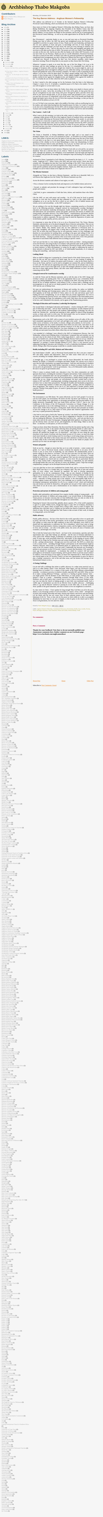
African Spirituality (7, 555)
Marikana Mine (6, 226)
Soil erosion (5, 1368)
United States (5, 674)
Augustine (4, 960)
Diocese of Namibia (7, 498)
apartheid (4, 1461)
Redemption (5, 278)
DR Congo (5, 493)
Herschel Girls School (8, 447)
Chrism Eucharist (7, 729)
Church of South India (8, 732)
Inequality (4, 290)
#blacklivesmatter (7, 897)
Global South (5, 765)
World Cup (5, 339)
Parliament (5, 338)
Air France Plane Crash (8, 916)
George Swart (5, 1164)
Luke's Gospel (6, 391)
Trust (3, 409)
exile (3, 1480)
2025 (5, 29)
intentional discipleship (8, 875)
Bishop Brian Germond (8, 569)
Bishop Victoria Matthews (9, 720)
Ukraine (4, 851)
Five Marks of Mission (8, 1150)
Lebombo (4, 1247)
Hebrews (4, 773)
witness (4, 690)
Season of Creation (7, 657)
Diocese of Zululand (7, 501)
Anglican (4, 224)
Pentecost (4, 401)
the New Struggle (7, 467)
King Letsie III (6, 625)
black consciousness (7, 1465)
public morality (6, 1502)
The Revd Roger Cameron (9, 843)
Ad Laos (4, 188)
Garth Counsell (6, 1159)
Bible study (5, 198)
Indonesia (4, 1210)
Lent (3, 210)
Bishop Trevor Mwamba (9, 719)
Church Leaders (6, 489)
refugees (4, 465)
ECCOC (4, 440)
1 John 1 (4, 899)
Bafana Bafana (6, 705)
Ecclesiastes (5, 1130)
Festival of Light (6, 1149)
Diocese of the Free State (9, 611)
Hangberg (4, 1183)
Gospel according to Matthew (10, 515)
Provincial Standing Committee (11, 304)
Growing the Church (7, 1176)
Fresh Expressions (7, 443)
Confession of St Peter (8, 1076)
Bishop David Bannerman (9, 992)
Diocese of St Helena (8, 299)
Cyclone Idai (5, 323)
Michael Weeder (6, 396)
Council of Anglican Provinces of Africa (13, 1082)
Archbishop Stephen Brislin (10, 950)
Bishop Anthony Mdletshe (9, 982)
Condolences (5, 239)
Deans (3, 1094)
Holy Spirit (5, 331)
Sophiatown (5, 659)
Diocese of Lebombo (8, 311)
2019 (5, 42)
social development (7, 1507)
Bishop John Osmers (7, 1006)
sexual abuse (5, 413)
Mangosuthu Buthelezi (8, 632)
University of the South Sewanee (11, 855)
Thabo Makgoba (8, 19)
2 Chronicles (5, 901)
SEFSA (4, 1358)
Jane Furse (5, 1227)
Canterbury (5, 1043)
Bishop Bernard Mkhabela (9, 984)
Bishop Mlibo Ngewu (8, 1016)
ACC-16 (4, 283)
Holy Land (5, 516)
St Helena (4, 1377)
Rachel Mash (5, 537)
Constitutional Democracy (59, 609)
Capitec (4, 1047)
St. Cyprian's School (7, 1388)
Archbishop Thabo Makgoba (10, 273)
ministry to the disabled (8, 1492)
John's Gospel (6, 450)
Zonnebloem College (8, 1456)
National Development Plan (10, 639)
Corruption (5, 169)
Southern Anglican (7, 829)
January (7, 128)
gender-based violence (8, 549)
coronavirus (5, 280)
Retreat (4, 453)
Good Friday (5, 1167)
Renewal (4, 404)
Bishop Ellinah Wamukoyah (10, 481)
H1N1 (3, 1179)
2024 (5, 31)
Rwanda (4, 819)
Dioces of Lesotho (7, 742)
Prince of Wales (6, 815)
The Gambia (5, 1405)
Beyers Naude (6, 707)
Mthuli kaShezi (6, 1269)
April (7, 123)
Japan (3, 780)
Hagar (3, 771)
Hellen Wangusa (6, 1188)
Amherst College (6, 924)
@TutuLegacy (6, 906)
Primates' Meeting (7, 357)
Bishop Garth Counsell (8, 713)
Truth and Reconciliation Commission (12, 1416)
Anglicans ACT (6, 479)
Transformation (6, 457)
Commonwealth (6, 1074)
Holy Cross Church (7, 1195)
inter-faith (4, 193)
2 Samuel (4, 902)
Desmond (4, 1098)
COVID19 (5, 725)
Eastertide (4, 749)
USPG (3, 669)
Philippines (5, 1303)
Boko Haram (5, 583)
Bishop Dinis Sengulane (8, 572)
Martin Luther (6, 525)
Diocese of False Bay (8, 744)
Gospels (4, 1173)
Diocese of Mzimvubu (8, 746)
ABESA (4, 343)
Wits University (6, 1445)
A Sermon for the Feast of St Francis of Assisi (17, 78)
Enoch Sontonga (6, 1139)
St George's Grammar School (10, 1375)
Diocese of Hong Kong (8, 1105)
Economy (4, 205)
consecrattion (5, 1477)
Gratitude (4, 384)
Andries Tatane (6, 421)
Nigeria (4, 292)
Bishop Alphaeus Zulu (8, 979)
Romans (4, 1346)
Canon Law (5, 373)
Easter (3, 185)
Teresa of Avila (6, 1399)
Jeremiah (4, 781)
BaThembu (5, 969)
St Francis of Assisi (7, 833)
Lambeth (4, 227)
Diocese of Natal (6, 295)
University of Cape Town (9, 1429)
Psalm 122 (5, 1322)
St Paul (4, 314)
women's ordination (7, 691)
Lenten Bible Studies (8, 523)
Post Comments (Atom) (49, 685)
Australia (4, 963)
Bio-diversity (5, 977)
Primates (4, 1312)
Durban (4, 1123)
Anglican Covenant (7, 236)
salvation (4, 1506)
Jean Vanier (5, 1230)
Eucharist (4, 300)
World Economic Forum (8, 462)
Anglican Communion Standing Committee (14, 933)
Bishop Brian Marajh (8, 985)
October (7, 66)
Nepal (3, 1275)
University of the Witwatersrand (11, 1433)
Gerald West (5, 1166)
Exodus (4, 756)
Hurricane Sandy (6, 1208)
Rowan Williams (6, 1348)
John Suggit (5, 1232)
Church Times (6, 593)
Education (4, 163)
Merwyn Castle (6, 1264)
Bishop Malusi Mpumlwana (10, 1011)
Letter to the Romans (8, 1249)
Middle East (5, 802)
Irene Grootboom (6, 1215)
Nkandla (4, 397)
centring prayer (6, 1470)
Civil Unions (5, 348)
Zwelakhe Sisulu (6, 1458)
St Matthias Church (7, 1385)
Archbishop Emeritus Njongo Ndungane (13, 946)
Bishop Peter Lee (6, 431)
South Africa (5, 183)
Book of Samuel (6, 1035)
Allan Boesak (5, 923)
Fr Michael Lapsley (7, 759)
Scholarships (5, 1361)
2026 (5, 27)
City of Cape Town (7, 596)
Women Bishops (72, 610)
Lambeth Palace (6, 792)
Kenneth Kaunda (6, 623)
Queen (3, 817)
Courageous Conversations (9, 1084)
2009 (5, 130)
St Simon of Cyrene (7, 661)
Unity (3, 1427)
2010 (5, 60)
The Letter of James (7, 841)
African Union (6, 475)
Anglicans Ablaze (7, 212)
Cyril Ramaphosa (7, 598)
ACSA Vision (5, 419)
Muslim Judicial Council (9, 532)
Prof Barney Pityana (7, 647)
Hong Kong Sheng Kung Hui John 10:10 (13, 1200)
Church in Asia (6, 1062)
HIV (3, 770)
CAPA (3, 285)
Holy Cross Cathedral (8, 1193)
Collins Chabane (6, 1071)
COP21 (4, 484)
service (4, 688)
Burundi (4, 724)
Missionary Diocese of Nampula (11, 804)
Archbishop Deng (7, 945)
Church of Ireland (7, 1064)
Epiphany (4, 753)
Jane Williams (6, 778)
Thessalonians (6, 666)
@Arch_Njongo (6, 904)
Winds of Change (7, 1441)
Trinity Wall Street (7, 543)
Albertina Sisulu (6, 559)
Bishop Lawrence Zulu (8, 1008)
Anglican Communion (8, 142)
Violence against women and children (12, 858)
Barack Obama (6, 567)
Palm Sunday (5, 1290)
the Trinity (5, 1511)
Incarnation (5, 334)
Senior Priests (5, 1363)
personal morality (7, 1495)
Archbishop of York (7, 951)
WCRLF (4, 860)
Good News (5, 766)
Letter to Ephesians (7, 627)
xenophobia (5, 253)
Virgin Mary (5, 1436)
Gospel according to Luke (9, 289)
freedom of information (8, 464)
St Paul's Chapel (6, 834)
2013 (5, 54)
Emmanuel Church (7, 1137)
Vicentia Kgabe (6, 1434)
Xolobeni (4, 1451)
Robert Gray (5, 538)
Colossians (5, 1072)
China (3, 727)
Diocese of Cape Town (8, 149)
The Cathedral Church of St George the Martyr (15, 151)
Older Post (90, 681)
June (6, 119)
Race (3, 649)
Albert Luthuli (6, 919)
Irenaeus (4, 1213)
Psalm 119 (5, 1320)
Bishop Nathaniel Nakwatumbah (11, 1019)
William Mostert (6, 1439)
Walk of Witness (6, 678)
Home (63, 681)
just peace (4, 552)
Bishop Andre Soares (8, 980)
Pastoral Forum (6, 1295)
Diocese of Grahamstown (9, 608)
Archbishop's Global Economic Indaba (13, 953)
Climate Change (6, 171)
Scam (3, 1359)
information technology (8, 873)
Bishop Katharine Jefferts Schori (11, 430)
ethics (3, 868)
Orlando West (5, 1285)
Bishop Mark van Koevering (10, 576)
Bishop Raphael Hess (8, 1021)
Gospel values (6, 1171)
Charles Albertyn (6, 588)
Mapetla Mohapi (6, 1259)
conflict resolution (7, 1475)
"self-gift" (4, 894)
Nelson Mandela (6, 187)
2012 (5, 56)
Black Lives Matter (7, 1030)
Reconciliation (6, 207)
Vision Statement (52, 610)
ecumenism (5, 232)
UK (3, 1421)
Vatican (4, 676)
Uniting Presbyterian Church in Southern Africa (15, 1424)
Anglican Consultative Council (10, 197)
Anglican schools (6, 940)
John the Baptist (6, 1234)
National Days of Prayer (8, 1273)
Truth (3, 459)
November (8, 64)
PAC (3, 1286)
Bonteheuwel (5, 1033)
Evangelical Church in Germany (11, 754)
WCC (3, 1438)
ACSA (3, 474)
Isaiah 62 (4, 1217)
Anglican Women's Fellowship (44, 609)
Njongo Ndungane (7, 640)
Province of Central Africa (9, 1317)
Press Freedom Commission (10, 645)
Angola (4, 368)
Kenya (3, 787)
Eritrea (4, 1142)
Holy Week (5, 1198)
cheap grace (5, 1472)
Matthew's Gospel (7, 394)
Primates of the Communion (10, 814)
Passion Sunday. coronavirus (10, 1293)
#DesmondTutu (6, 895)
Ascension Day (6, 958)
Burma (4, 1037)
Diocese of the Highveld (8, 613)
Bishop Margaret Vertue (8, 715)
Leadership (5, 244)
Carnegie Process (6, 1048)
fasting (4, 1482)
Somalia (4, 826)
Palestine (4, 399)
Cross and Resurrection (8, 241)
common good (6, 365)
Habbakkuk (5, 1181)
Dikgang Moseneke (7, 1101)
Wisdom (4, 1443)
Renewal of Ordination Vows (10, 1336)
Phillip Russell (6, 535)
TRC (3, 663)
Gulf (3, 1178)
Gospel (4, 768)
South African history (8, 1370)
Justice (4, 168)
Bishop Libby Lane (7, 1009)
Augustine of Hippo (7, 962)
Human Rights (6, 261)
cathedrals (4, 1468)
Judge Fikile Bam (7, 1235)
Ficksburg (4, 509)
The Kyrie (4, 1407)
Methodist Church (7, 528)
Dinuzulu (4, 603)
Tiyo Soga (4, 1414)
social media (5, 883)
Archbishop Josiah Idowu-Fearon (11, 703)
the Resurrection (6, 469)
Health (75, 609)
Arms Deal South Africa (8, 955)
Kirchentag (5, 520)
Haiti (3, 275)
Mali (3, 1257)
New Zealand (5, 1278)
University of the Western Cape (11, 856)
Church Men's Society (8, 1059)
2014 (5, 52)
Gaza (3, 511)
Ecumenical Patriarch (8, 751)
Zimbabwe (5, 222)
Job (3, 783)
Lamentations (5, 1244)
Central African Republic (9, 486)
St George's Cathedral (8, 229)
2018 (5, 44)
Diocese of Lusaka (7, 1110)
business (4, 679)
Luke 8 (4, 1254)
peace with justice (7, 880)
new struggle (5, 367)
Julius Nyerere (6, 1237)
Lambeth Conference (8, 312)
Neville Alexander (7, 1276)
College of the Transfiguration (10, 237)
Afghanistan (5, 912)
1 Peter (4, 695)
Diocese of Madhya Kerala (9, 1111)
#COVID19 (5, 414)
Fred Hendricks (6, 1155)
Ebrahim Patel (6, 1128)
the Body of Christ (7, 885)
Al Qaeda (4, 917)
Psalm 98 (4, 1329)
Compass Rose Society (8, 147)
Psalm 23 (4, 1325)
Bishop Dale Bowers (7, 571)
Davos (3, 1091)
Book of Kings (6, 584)
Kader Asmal (5, 1241)
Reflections (5, 1332)
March (7, 124)
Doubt (3, 1121)
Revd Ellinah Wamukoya (9, 358)
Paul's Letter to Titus (7, 812)
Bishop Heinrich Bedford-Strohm (11, 1001)
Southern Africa (6, 407)
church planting (6, 1473)
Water (3, 460)
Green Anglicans (6, 1174)
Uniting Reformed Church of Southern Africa (15, 853)
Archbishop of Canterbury (9, 180)
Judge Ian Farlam (7, 387)
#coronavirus (5, 282)
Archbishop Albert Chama (9, 943)
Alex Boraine (5, 921)
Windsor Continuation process (10, 545)
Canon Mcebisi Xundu (8, 1042)
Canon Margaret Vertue (8, 1040)
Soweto (4, 1371)
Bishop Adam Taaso (7, 708)
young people (5, 470)
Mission (4, 270)
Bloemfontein (5, 1031)
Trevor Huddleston (7, 846)
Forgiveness (5, 382)
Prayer (34, 610)
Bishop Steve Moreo (7, 1026)
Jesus (79, 609)
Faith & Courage (6, 508)
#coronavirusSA (6, 416)
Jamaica (4, 1223)
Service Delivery (6, 248)
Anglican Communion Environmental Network (15, 319)
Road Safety (5, 1341)
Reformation (5, 651)
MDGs (4, 797)
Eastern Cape (5, 1125)
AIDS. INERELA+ (7, 909)
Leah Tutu (4, 1246)
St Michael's (5, 1387)
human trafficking (7, 683)
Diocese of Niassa (7, 243)
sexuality (4, 251)
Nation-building (6, 637)
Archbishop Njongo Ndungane (10, 948)
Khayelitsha (5, 790)
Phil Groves (5, 1302)
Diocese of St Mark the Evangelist (11, 1115)
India (3, 776)
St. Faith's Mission (7, 1390)
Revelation (5, 654)
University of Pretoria (8, 1431)
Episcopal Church (7, 380)
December (8, 62)
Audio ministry (6, 372)
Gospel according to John (9, 351)
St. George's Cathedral (8, 455)
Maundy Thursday (7, 800)
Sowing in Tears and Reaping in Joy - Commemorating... (14, 83)
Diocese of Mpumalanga (9, 1113)
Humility (4, 1205)
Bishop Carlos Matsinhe (8, 710)
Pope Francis (5, 452)
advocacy (4, 1460)
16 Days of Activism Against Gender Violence (15, 472)
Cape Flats (5, 1045)
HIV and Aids (6, 329)
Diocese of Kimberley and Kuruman (12, 1108)
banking (4, 1463)
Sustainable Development (9, 540)
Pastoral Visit (5, 1297)
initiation (4, 1487)
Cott (3, 1079)
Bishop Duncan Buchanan (9, 712)
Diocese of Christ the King (9, 606)
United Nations (6, 673)
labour (3, 1489)
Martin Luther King (7, 527)
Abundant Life (6, 234)
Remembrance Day (7, 1334)
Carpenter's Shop (6, 1050)
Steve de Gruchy (6, 1395)
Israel (3, 353)
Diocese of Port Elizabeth (9, 499)
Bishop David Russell (8, 996)
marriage (4, 1490)
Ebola (3, 1127)
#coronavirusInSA (7, 317)
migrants (4, 411)
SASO (3, 1356)
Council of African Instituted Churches (13, 1081)
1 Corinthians (5, 418)
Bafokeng (4, 970)
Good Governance (7, 175)
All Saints (4, 561)
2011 (5, 58)
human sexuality (6, 249)
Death (3, 739)
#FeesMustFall (6, 294)
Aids (3, 557)
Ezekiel (4, 506)
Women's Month (6, 1446)
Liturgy (4, 355)
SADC (3, 821)
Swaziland (5, 265)
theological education (42, 610)
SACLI (4, 1353)
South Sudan (5, 260)
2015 (5, 50)
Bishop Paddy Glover (8, 717)
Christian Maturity (7, 487)
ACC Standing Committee (9, 698)
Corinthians (5, 734)
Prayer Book (5, 1307)
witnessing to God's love (9, 890)
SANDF (4, 1354)
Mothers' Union (6, 1266)
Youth (78, 610)
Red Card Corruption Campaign (11, 1331)
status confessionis (7, 1509)
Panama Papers (6, 1291)
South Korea (5, 406)
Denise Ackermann (7, 494)
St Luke (4, 1383)
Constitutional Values (8, 491)
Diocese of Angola (7, 1103)
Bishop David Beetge (8, 994)
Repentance (5, 1337)
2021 (5, 37)
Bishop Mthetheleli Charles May (11, 1018)
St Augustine (5, 831)
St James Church (6, 1378)
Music (3, 635)
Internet (4, 1212)
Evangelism (5, 504)
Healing (4, 618)
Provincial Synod (6, 178)
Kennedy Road (6, 785)
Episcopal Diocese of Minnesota (11, 1140)
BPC (3, 967)
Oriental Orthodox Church (9, 1283)
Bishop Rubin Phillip (8, 433)
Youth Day (5, 1455)
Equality (4, 350)
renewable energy (7, 1504)
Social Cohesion (6, 824)
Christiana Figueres (7, 1057)
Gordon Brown (6, 1169)
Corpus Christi (6, 736)
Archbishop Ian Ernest (8, 562)
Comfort (4, 203)
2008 (5, 132)
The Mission (5, 1409)
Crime (3, 1086)
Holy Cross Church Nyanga (9, 1196)
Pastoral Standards (7, 810)
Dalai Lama (5, 1089)
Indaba (4, 256)
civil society (5, 681)
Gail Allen (5, 763)
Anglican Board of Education (10, 928)
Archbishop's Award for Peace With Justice (14, 428)
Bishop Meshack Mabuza (9, 1014)
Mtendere (4, 1268)
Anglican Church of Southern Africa (12, 141)
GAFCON (4, 761)
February (8, 126)
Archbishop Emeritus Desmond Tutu (12, 370)
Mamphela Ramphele (8, 630)
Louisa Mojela (6, 795)
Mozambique (5, 214)
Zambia (4, 865)
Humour (4, 1207)
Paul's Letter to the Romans (9, 1298)
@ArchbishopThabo (7, 697)
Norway (4, 1280)
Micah (3, 530)
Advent (4, 217)
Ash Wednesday (6, 566)
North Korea (5, 807)
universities (5, 889)
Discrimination (6, 1120)
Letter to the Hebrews (8, 793)
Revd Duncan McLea (8, 1339)
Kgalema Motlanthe (7, 788)
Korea (3, 1242)
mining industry (6, 341)
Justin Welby (5, 1239)
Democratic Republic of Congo (11, 600)
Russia (3, 1351)
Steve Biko (5, 1393)
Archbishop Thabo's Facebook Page (12, 146)
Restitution (5, 652)
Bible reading (5, 975)
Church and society (7, 1060)
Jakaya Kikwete (6, 1220)
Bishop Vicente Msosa (8, 1028)
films (3, 1484)
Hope (3, 255)
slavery (4, 882)
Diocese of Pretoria (7, 297)
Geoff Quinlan (6, 1162)
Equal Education (6, 441)
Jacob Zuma (5, 277)
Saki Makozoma (6, 822)
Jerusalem (4, 620)
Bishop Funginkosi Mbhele (9, 997)
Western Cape (6, 861)
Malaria (4, 392)
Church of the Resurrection (9, 1067)
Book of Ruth (5, 482)
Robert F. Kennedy (7, 1343)
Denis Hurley (5, 1096)
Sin (3, 1366)
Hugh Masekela (6, 1201)
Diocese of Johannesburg (9, 438)
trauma (4, 887)
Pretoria (4, 1310)
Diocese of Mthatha (7, 496)
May (6, 121)
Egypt (3, 1132)
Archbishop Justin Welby (9, 426)
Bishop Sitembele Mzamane (10, 1025)
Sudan (3, 231)
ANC (3, 911)
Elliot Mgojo (5, 1135)
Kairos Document (7, 622)
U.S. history (5, 1419)
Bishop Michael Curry (8, 577)
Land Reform (5, 389)
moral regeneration (7, 1494)
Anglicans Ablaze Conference (10, 144)
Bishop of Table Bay (7, 722)
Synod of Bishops (7, 202)
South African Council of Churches (12, 827)
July (6, 117)
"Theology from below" (8, 892)
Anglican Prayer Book (8, 936)
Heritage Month (6, 1189)
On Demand (5, 336)
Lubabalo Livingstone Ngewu (10, 1252)
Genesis (4, 513)
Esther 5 (4, 1144)
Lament (4, 521)
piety (3, 1497)
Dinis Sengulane (6, 601)
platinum (4, 1499)
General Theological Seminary (10, 1161)
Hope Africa (5, 333)
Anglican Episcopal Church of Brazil (12, 935)
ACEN (4, 907)
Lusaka (4, 629)
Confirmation (5, 375)
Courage (4, 377)
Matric (3, 1263)
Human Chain (6, 1203)
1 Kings (4, 693)
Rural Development (7, 1349)
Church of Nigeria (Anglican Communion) (14, 595)
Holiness (4, 1191)
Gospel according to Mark (9, 328)
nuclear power (6, 878)
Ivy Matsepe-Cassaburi (8, 1218)
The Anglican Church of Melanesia (12, 1402)
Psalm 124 (5, 1324)
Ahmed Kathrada (6, 700)
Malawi (4, 799)
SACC (3, 305)
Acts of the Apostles (7, 346)
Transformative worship (8, 844)
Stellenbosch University (8, 1392)
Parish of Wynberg (7, 809)
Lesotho (83, 609)
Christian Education (7, 287)
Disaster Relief (6, 1118)
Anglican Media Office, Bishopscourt (14, 17)
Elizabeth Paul (6, 1133)
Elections (4, 200)
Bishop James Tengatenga (9, 1003)
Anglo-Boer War (6, 941)
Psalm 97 (4, 1327)
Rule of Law (5, 360)
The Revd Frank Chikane (9, 1411)
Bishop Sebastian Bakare (9, 1023)
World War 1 (5, 1450)
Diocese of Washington (8, 1116)
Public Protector (6, 402)
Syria (3, 307)
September (8, 113)
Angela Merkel (6, 926)
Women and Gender (62, 610)
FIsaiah (4, 1145)
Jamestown (5, 1225)
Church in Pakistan (7, 731)
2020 (5, 39)
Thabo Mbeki (5, 838)
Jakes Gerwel (5, 1222)
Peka (3, 1300)
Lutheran (4, 1256)
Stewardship (5, 836)
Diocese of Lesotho (7, 379)
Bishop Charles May (7, 991)
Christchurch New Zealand (9, 591)
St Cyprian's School (7, 1373)
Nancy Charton (6, 1271)
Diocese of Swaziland (8, 324)
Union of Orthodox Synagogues (11, 671)
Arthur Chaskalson (7, 957)
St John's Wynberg (7, 1382)
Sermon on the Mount (8, 1365)
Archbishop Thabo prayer (9, 564)
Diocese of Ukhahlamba (8, 747)
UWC (3, 1422)
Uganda (4, 849)
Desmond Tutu (6, 219)
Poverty (88, 609)
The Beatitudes (6, 1404)
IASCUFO (5, 775)
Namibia (4, 533)
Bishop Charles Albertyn (9, 989)
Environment (70, 609)
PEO (3, 1288)
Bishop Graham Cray (8, 999)
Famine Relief (6, 758)
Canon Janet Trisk (7, 1038)
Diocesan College (7, 605)
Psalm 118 (5, 1319)
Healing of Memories (8, 445)
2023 (5, 33)
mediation (4, 686)
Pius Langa (5, 642)
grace (3, 870)
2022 (5, 35)
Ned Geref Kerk (6, 805)
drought (4, 867)
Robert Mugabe (6, 1344)
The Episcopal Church (8, 839)
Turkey (4, 1417)
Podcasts (4, 258)
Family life (5, 1147)
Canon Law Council (7, 586)
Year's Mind (5, 1453)
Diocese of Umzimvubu (8, 326)
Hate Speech (5, 1184)
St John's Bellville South (9, 1380)
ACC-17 (4, 345)
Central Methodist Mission (9, 1053)
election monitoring (7, 1479)
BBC (3, 965)
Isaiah (3, 268)
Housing (4, 518)
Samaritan (4, 656)
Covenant (4, 737)
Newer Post (36, 681)
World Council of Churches (9, 309)
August (7, 115)
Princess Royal (6, 1314)
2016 (5, 48)
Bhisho (4, 974)
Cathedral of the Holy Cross (10, 1052)
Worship (4, 547)
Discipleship (5, 615)
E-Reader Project (6, 503)
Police (3, 644)
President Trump (6, 1309)
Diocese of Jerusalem (8, 1106)
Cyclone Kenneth (7, 1087)
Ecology (4, 617)
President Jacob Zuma (8, 271)
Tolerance (4, 668)
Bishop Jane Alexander (8, 1004)
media (3, 685)
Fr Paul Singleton (7, 1154)
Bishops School (6, 579)
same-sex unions (6, 554)
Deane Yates (5, 1093)
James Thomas (6, 448)
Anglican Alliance (7, 702)
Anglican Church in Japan (9, 929)
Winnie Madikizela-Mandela (10, 863)
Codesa (4, 1069)
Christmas (4, 195)
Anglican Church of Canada (10, 931)
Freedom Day (5, 1157)
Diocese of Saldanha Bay (9, 610)
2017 (5, 46)
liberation (4, 877)
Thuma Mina (5, 1412)
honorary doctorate (7, 872)
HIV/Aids (4, 385)
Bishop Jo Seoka (6, 574)
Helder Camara (6, 1186)
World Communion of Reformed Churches (14, 1448)
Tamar (3, 1397)
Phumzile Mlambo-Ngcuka (9, 1305)
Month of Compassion (8, 634)
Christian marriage (7, 1055)
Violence (4, 363)
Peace (3, 190)
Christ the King (6, 589)
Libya (3, 1251)
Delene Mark (5, 741)
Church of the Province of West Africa (13, 1065)
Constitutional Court (7, 1077)
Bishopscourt (5, 581)
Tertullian (4, 1400)
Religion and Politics (8, 246)
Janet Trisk (5, 1229)
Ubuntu (4, 848)
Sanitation (4, 263)
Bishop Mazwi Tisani (8, 1013)
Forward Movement (7, 1152)
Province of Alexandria (8, 1315)
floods (3, 1485)
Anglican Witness (7, 938)
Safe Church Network (8, 362)
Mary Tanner (5, 1261)
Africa (3, 914)
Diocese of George (7, 436)
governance (5, 550)
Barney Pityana (6, 972)
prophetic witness (7, 1501)
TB (2, 542)
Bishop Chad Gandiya (8, 987)
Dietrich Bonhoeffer (7, 1099)
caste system (5, 1467)
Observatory (5, 1281)
